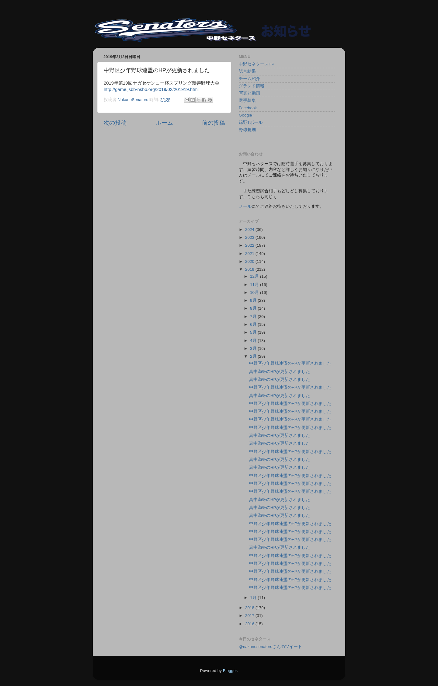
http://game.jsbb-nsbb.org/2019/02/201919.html (151, 89)
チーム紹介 (249, 78)
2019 (250, 269)
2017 (250, 615)
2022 (250, 245)
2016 (250, 624)
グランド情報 (251, 86)
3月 (254, 348)
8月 (254, 308)
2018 (250, 607)
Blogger (230, 670)
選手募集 (247, 100)
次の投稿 (115, 123)
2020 (250, 261)
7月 (254, 316)
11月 (255, 284)
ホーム (164, 123)
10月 (255, 292)
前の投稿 (213, 123)
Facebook (248, 108)
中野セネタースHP (256, 64)
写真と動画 (249, 93)
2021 (250, 253)
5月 (254, 332)
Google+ (246, 115)
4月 (254, 340)
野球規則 (247, 129)
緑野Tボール (250, 122)
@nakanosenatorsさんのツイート (270, 646)
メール (245, 206)
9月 (254, 300)
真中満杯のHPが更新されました (279, 371)
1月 (254, 597)
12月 (255, 276)
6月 (254, 324)
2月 (254, 356)
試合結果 (247, 71)
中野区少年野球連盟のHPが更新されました (290, 363)
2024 (250, 229)
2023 (250, 237)
